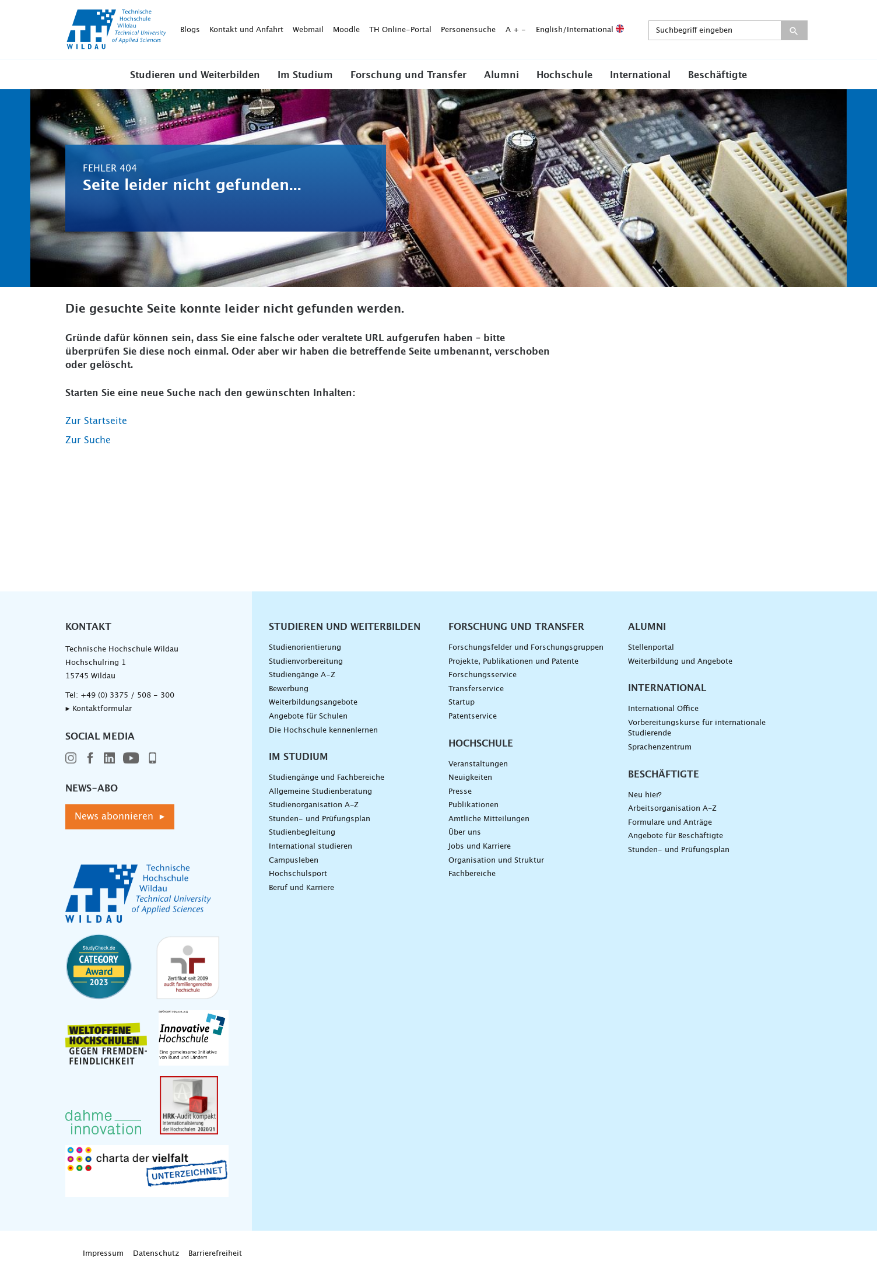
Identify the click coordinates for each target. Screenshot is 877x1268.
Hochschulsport (298, 874)
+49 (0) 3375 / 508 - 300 (127, 695)
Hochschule (564, 75)
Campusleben (293, 860)
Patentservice (472, 716)
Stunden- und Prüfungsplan (319, 819)
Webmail (308, 30)
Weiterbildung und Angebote (680, 661)
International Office (663, 709)
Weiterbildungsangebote (313, 702)
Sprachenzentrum (660, 747)
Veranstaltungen (478, 764)
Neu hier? (644, 795)
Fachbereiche (472, 874)
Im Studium (305, 75)
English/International (580, 30)
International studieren (310, 846)
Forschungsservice (482, 675)
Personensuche (468, 30)
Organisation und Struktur (496, 860)
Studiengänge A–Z (302, 675)
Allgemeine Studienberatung (320, 792)
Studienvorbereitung (306, 661)
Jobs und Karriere (479, 846)
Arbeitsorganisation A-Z (672, 808)
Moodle (346, 30)
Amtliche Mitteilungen (488, 819)
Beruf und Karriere (301, 888)
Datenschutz (156, 1254)
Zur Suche (88, 440)
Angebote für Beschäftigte (675, 836)
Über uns (464, 832)
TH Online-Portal (400, 30)
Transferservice (476, 689)
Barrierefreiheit (215, 1254)
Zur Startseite (96, 421)
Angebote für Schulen (308, 716)
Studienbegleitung (302, 832)
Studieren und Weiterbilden (195, 75)
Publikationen (473, 805)
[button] (195, 74)
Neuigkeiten (470, 778)
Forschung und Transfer (408, 75)
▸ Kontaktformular (98, 709)
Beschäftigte (717, 75)
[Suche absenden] (794, 30)
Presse (460, 792)
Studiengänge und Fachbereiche (326, 778)
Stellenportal (651, 647)
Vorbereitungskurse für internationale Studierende (697, 728)
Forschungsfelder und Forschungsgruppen (526, 647)
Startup (461, 702)
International (640, 75)
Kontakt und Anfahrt (246, 30)
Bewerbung (288, 689)
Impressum (103, 1254)
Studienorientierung (305, 647)
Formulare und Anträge (670, 822)
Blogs (190, 30)
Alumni (501, 75)
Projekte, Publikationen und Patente (513, 661)
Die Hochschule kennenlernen (323, 730)
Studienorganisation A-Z (314, 805)
